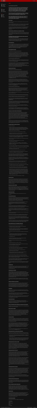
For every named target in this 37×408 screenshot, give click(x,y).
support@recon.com (11, 77)
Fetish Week (3, 11)
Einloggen (3, 5)
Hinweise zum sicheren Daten (24, 115)
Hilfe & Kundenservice (30, 407)
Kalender (3, 9)
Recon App (3, 6)
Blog (2, 15)
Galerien (3, 10)
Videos (2, 14)
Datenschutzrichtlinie (12, 193)
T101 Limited (3, 407)
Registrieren (3, 4)
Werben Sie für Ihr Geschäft (7, 407)
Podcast (3, 16)
